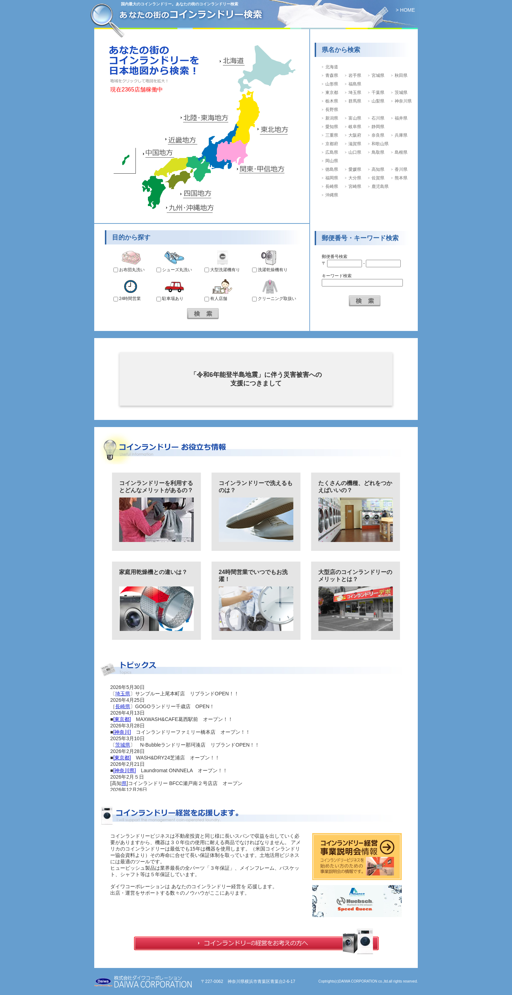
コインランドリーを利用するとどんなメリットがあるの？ (156, 486)
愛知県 (331, 126)
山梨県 (378, 101)
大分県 (354, 177)
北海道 (331, 66)
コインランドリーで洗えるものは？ (256, 486)
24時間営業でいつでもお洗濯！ (253, 575)
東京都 (331, 92)
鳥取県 (378, 152)
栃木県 (331, 101)
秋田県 (401, 75)
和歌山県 (380, 143)
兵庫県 (401, 135)
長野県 (331, 109)
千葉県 (378, 92)
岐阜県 (354, 126)
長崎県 (331, 186)
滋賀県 (354, 143)
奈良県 (378, 135)
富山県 (354, 118)
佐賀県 (378, 177)
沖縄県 (331, 195)
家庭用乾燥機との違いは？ (153, 572)
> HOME (405, 10)
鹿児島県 (380, 186)
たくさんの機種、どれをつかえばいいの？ (355, 486)
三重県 (331, 135)
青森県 (331, 75)
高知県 (378, 169)
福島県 (354, 83)
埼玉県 (354, 92)
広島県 (331, 152)
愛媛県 (354, 169)
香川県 (401, 169)
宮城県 (378, 75)
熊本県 (401, 177)
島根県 (401, 152)
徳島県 (331, 169)
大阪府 (354, 135)
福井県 (401, 118)
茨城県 (401, 92)
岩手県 (354, 75)
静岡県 (378, 126)
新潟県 (331, 118)
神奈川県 (403, 101)
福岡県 (331, 177)
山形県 (331, 83)
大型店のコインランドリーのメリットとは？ (355, 575)
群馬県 (354, 101)
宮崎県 (354, 186)
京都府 (331, 143)
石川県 (378, 118)
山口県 (354, 152)
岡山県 (331, 160)
